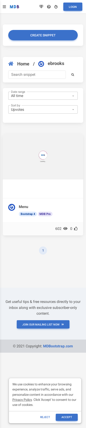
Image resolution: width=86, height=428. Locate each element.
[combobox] (43, 96)
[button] (73, 74)
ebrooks (51, 64)
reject (45, 417)
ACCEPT (66, 417)
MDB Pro (45, 214)
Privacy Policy (22, 400)
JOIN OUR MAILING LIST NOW (43, 324)
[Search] (37, 74)
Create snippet (43, 35)
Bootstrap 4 (28, 214)
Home (18, 64)
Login (73, 7)
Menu (23, 207)
